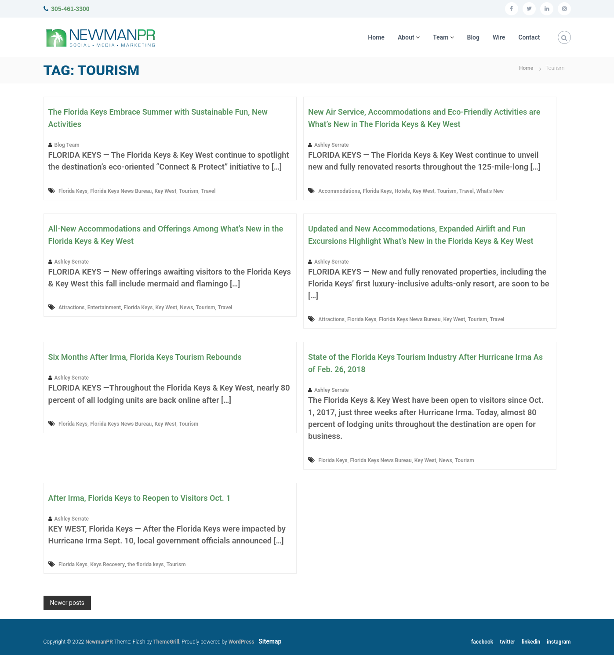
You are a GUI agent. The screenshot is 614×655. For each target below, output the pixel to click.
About (406, 37)
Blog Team (67, 145)
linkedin (531, 642)
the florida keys (145, 564)
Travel (208, 191)
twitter (507, 642)
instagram (558, 642)
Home (376, 37)
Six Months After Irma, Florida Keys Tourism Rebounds (145, 357)
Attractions (71, 307)
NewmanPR (99, 642)
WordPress (241, 642)
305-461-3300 (70, 8)
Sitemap (269, 641)
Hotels (402, 191)
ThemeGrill (166, 642)
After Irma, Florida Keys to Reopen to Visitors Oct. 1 (139, 498)
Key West (165, 191)
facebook (482, 642)
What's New (490, 191)
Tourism (188, 191)
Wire (499, 37)
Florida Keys (72, 191)
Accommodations (339, 191)
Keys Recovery (107, 564)
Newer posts (67, 602)
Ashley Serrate (331, 145)
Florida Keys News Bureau (121, 191)
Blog (473, 37)
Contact (529, 37)
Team (440, 37)
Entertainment (104, 307)
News (186, 307)
